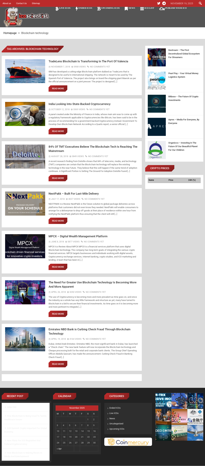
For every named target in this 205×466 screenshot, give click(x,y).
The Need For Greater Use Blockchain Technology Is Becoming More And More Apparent (92, 284)
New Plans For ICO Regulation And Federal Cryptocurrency (22, 442)
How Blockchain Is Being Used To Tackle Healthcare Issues (25, 418)
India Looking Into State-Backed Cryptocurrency (79, 104)
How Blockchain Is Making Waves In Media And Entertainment (23, 455)
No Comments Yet (100, 66)
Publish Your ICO (176, 8)
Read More (58, 88)
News (131, 8)
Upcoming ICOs (110, 8)
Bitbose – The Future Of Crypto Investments (183, 98)
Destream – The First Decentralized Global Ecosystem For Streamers (184, 54)
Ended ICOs (85, 8)
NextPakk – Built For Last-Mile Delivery (74, 193)
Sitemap (36, 3)
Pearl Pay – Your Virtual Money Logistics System (183, 75)
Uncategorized (116, 424)
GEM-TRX (11, 407)
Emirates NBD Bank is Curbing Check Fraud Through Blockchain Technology (89, 331)
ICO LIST (149, 8)
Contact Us (21, 3)
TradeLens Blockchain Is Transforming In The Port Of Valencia (88, 61)
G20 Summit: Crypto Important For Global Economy (25, 430)
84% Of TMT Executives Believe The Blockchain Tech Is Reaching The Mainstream (93, 149)
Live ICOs (65, 8)
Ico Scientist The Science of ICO (26, 17)
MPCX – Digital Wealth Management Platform (78, 236)
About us (7, 3)
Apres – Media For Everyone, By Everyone (183, 121)
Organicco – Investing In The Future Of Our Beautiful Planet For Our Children (183, 146)
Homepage (10, 33)
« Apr (59, 449)
